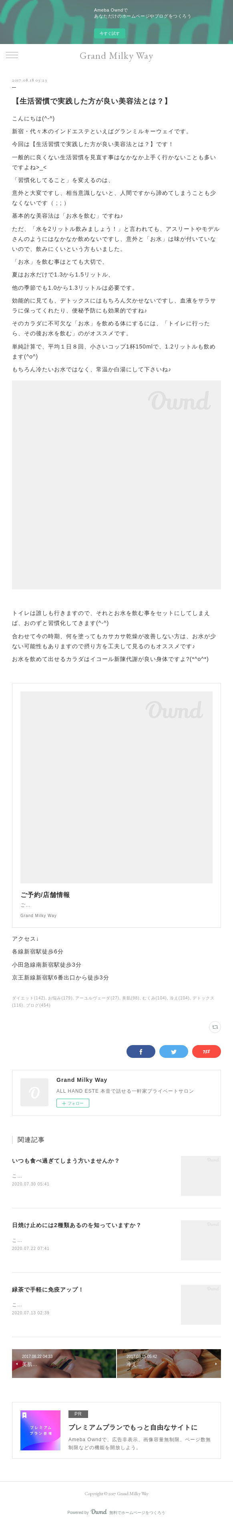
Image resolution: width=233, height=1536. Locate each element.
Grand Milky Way (116, 55)
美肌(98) (131, 1006)
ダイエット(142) (28, 1006)
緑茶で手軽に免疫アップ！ (48, 1299)
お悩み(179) (60, 1006)
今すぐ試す (110, 33)
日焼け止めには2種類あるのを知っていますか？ (77, 1233)
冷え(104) (180, 1006)
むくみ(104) (155, 1006)
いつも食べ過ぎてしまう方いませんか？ (66, 1169)
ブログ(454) (38, 1013)
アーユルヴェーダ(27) (97, 1006)
